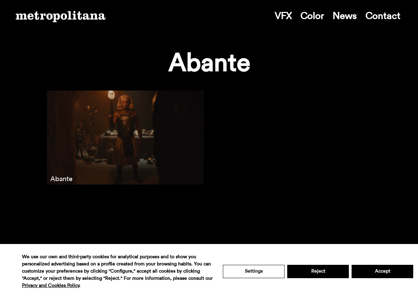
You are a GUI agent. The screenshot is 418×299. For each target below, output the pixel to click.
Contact (382, 16)
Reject (318, 271)
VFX (283, 16)
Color (312, 16)
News (344, 16)
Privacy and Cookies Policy (50, 285)
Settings (254, 271)
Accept (382, 271)
